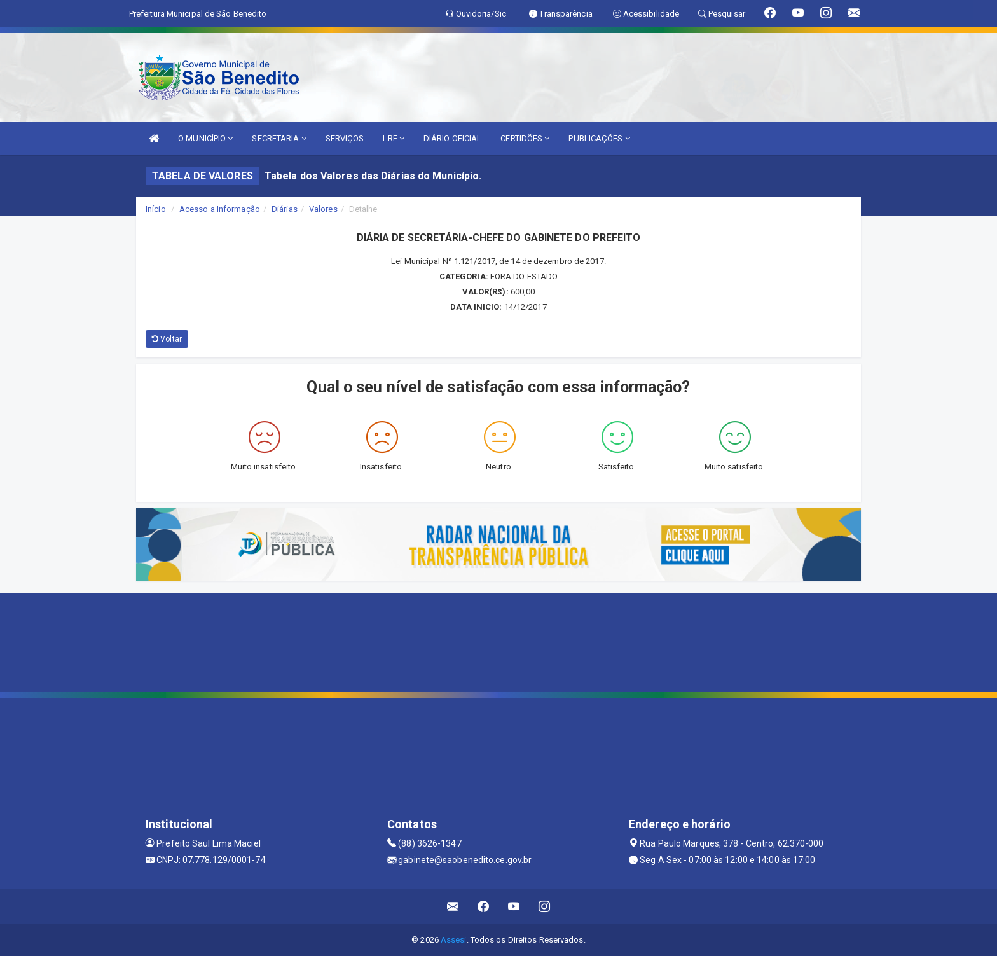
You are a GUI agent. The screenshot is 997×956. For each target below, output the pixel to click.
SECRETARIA (279, 138)
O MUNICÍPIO (205, 138)
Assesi (454, 940)
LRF (393, 138)
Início (156, 209)
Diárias (285, 209)
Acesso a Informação (219, 209)
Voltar (167, 339)
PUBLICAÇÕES (598, 138)
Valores (323, 209)
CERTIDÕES (524, 138)
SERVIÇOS (345, 138)
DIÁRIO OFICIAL (452, 138)
